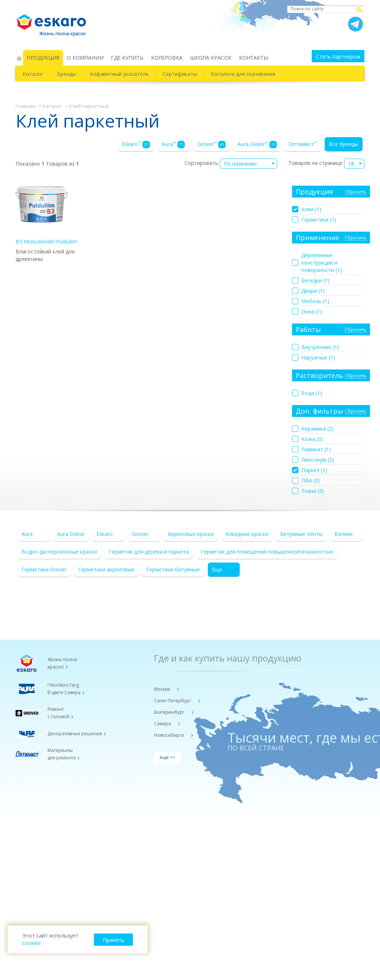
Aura (173, 144)
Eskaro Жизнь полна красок (55, 22)
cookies (31, 942)
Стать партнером (338, 56)
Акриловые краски (191, 533)
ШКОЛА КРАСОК (211, 57)
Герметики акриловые (106, 569)
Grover (211, 144)
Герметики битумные (173, 569)
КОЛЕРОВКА (167, 57)
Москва (162, 689)
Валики (343, 533)
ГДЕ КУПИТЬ (127, 57)
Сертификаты (180, 73)
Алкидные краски (247, 533)
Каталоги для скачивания (243, 73)
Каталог (33, 73)
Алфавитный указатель (119, 73)
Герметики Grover (44, 569)
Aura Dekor (257, 144)
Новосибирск (169, 735)
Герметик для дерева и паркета (149, 551)
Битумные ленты (301, 533)
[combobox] (248, 164)
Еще (217, 569)
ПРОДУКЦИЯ (43, 57)
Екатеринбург (170, 712)
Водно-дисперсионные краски (59, 551)
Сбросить (355, 192)
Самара (163, 723)
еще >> (167, 757)
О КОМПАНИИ (85, 57)
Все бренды (343, 143)
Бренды (66, 73)
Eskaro (136, 144)
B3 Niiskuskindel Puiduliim (47, 212)
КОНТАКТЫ (253, 57)
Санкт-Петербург (173, 700)
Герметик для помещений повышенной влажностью (267, 551)
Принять (113, 940)
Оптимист (303, 143)
